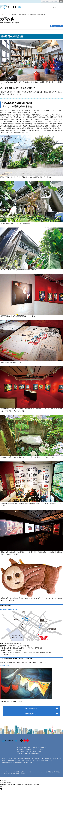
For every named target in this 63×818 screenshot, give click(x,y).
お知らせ (4, 758)
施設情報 (21, 758)
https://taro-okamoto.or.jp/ (9, 609)
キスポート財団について (9, 760)
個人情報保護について (8, 762)
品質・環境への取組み (24, 760)
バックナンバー (57, 26)
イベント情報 (12, 758)
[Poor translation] (1, 788)
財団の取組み (29, 758)
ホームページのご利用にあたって (42, 760)
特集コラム (38, 758)
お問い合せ (56, 758)
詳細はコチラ (4, 666)
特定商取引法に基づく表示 (24, 762)
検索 (61, 1)
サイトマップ (47, 758)
